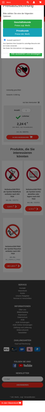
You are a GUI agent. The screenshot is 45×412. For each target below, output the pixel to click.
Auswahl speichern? (12, 40)
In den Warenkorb (11, 403)
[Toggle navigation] (3, 2)
